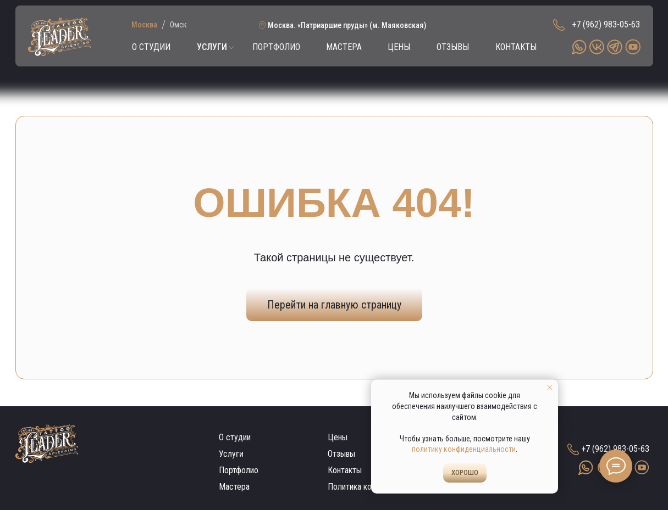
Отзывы (341, 454)
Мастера (234, 486)
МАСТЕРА (344, 47)
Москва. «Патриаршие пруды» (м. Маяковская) (347, 25)
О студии (235, 437)
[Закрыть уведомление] (549, 387)
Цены (337, 437)
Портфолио (238, 470)
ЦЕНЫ (399, 47)
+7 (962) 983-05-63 (606, 24)
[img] (59, 37)
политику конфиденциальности (464, 449)
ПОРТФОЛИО (276, 47)
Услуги (230, 454)
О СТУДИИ (151, 47)
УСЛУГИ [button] (212, 47)
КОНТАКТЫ (516, 47)
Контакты (345, 470)
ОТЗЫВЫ (453, 47)
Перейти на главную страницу (334, 304)
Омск (178, 24)
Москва (144, 24)
